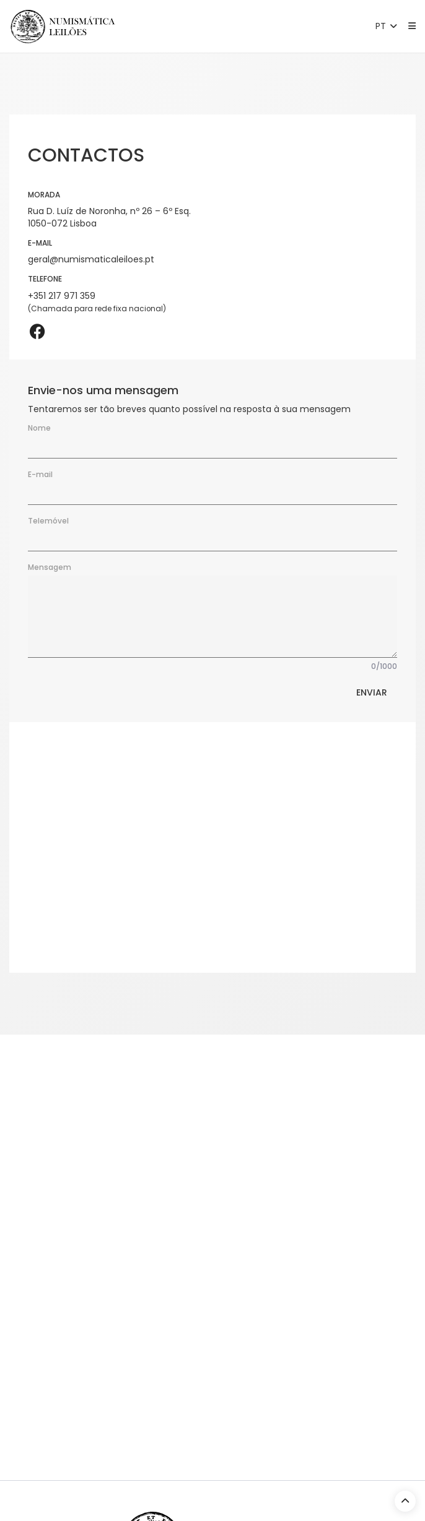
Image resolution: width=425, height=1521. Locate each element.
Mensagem (49, 567)
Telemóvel (48, 520)
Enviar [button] (371, 692)
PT (387, 26)
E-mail (40, 474)
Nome (39, 428)
